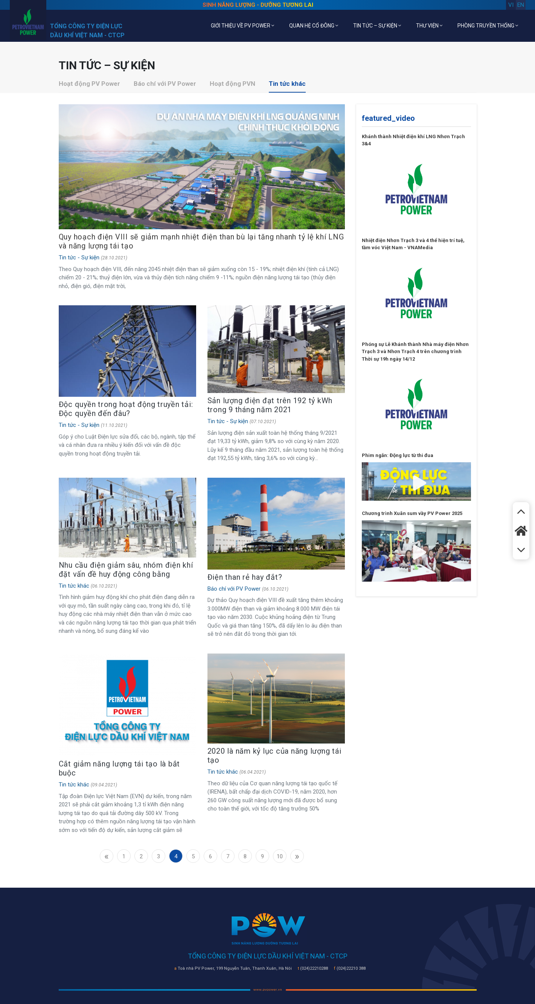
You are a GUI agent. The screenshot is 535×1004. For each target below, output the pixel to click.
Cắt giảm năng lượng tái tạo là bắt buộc (119, 768)
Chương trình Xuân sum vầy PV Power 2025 (412, 513)
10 (280, 856)
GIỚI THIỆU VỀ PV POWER (242, 26)
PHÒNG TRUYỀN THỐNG (487, 26)
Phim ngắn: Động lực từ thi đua (397, 455)
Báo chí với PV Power (165, 83)
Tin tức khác (287, 83)
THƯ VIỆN (429, 26)
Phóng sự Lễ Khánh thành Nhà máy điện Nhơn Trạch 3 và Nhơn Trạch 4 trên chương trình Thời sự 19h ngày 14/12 (415, 351)
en (520, 5)
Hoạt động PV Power (89, 83)
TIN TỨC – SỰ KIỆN (377, 26)
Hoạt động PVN (232, 83)
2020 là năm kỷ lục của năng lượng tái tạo (274, 756)
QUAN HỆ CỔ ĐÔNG (313, 26)
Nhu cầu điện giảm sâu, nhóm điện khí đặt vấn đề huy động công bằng (126, 570)
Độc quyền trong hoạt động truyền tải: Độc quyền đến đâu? (126, 409)
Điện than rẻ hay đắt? (244, 577)
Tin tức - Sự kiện (79, 257)
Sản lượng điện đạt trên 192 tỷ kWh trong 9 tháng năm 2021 (270, 405)
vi (511, 5)
